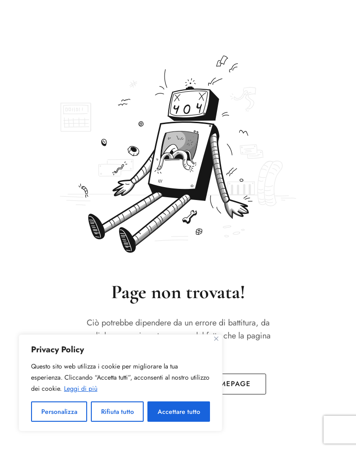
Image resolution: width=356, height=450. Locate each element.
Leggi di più (80, 388)
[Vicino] (216, 339)
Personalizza (59, 411)
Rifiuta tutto (117, 411)
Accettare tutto (179, 411)
